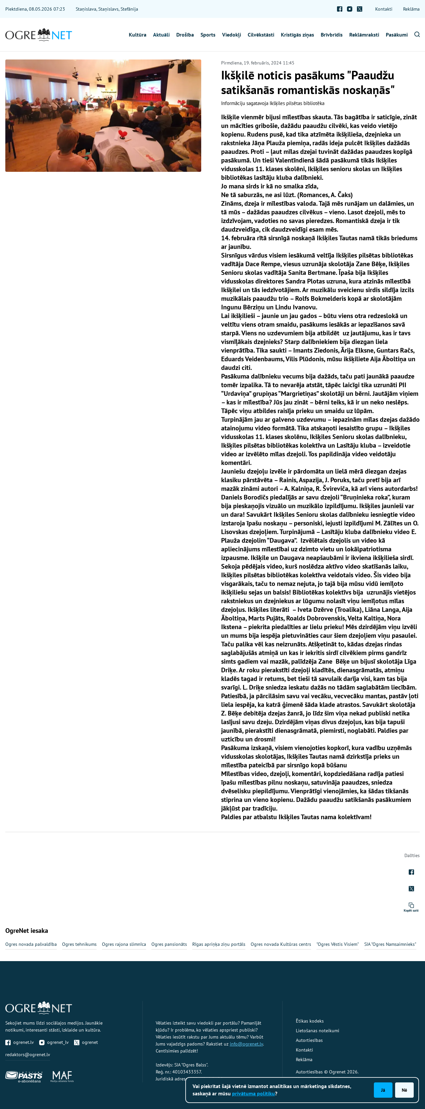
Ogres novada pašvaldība (31, 944)
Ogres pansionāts (169, 944)
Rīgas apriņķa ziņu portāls (218, 944)
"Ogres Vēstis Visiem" (337, 944)
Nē (404, 1090)
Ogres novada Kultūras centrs (281, 944)
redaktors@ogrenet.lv (27, 1054)
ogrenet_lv (54, 1042)
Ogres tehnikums (79, 944)
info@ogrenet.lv (246, 1044)
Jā (383, 1090)
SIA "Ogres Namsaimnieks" (390, 944)
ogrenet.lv (19, 1042)
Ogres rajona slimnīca (124, 944)
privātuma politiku (253, 1093)
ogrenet (86, 1042)
